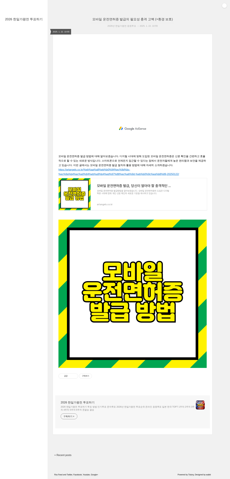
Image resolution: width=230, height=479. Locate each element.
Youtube (86, 475)
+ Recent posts (62, 455)
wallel (208, 475)
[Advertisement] (132, 75)
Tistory (191, 475)
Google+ (94, 475)
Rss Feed (58, 475)
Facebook (77, 475)
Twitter (69, 475)
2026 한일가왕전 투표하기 (24, 19)
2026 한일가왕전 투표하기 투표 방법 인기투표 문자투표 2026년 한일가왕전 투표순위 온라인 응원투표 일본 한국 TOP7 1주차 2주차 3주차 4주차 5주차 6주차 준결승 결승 (128, 408)
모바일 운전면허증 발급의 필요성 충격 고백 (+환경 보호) (132, 19)
